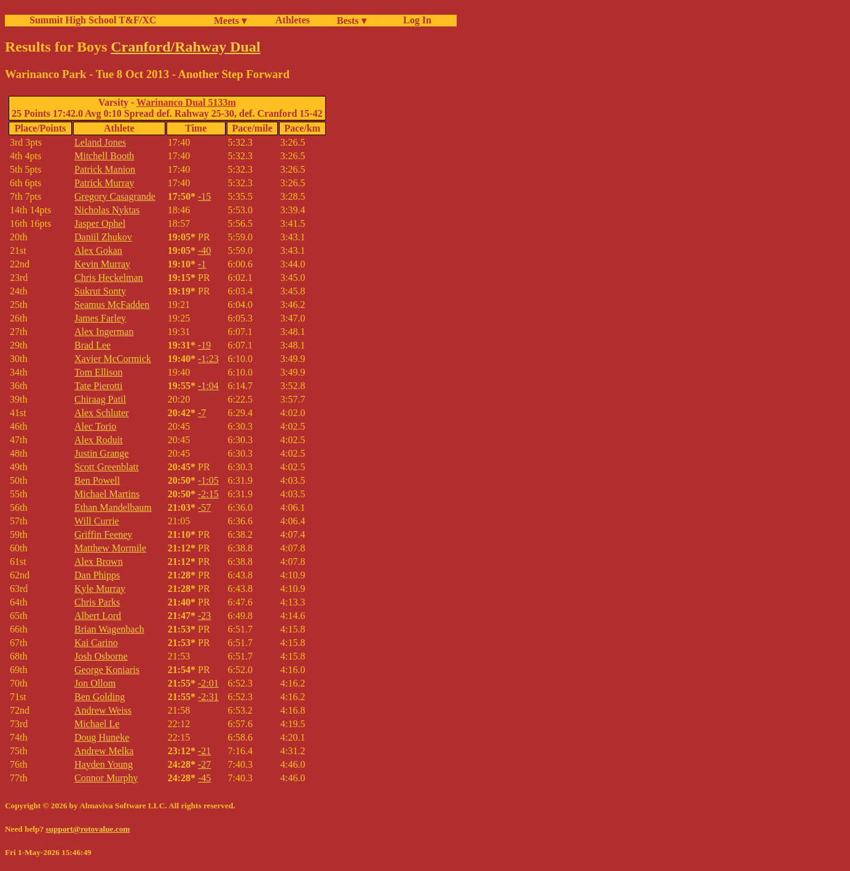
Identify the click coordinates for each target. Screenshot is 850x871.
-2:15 (208, 494)
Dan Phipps (97, 575)
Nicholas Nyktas (107, 210)
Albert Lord (97, 615)
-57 (204, 507)
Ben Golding (99, 697)
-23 (204, 615)
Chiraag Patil (100, 399)
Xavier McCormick (112, 358)
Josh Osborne (101, 656)
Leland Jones (100, 142)
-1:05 (208, 480)
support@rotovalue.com (87, 829)
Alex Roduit (98, 440)
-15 (204, 196)
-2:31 (208, 697)
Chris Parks (97, 602)
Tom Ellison (98, 372)
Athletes (292, 20)
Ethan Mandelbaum (113, 507)
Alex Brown (98, 561)
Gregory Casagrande (114, 196)
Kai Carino (96, 642)
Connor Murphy (106, 778)
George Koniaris (107, 669)
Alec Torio (95, 426)
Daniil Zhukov (103, 237)
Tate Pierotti (98, 385)
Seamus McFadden (111, 304)
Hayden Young (103, 764)
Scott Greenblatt (106, 467)
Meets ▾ (230, 20)
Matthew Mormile (110, 548)
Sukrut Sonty (100, 291)
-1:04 (208, 385)
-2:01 (208, 683)
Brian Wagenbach (109, 629)
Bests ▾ (351, 20)
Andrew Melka (103, 751)
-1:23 (208, 358)
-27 (204, 764)
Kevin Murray (102, 264)
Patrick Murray (104, 183)
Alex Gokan (98, 250)
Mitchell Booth (104, 156)
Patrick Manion (104, 169)
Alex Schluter (101, 413)
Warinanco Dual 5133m (186, 102)
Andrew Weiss (103, 710)
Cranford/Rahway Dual (185, 47)
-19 (204, 345)
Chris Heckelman (108, 277)
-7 (202, 413)
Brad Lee (92, 345)
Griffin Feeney (103, 534)
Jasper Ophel (99, 223)
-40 (204, 250)
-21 (204, 751)
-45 (204, 778)
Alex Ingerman (103, 331)
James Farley (100, 318)
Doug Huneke (101, 737)
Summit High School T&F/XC (93, 20)
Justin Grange (101, 453)
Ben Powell (97, 480)
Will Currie (96, 521)
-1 (202, 264)
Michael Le (96, 724)
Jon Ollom (95, 683)
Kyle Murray (99, 588)
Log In (414, 20)
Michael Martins (107, 494)
